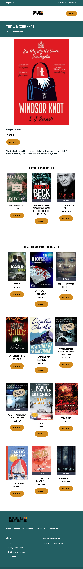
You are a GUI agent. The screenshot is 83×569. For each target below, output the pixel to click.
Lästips (13, 543)
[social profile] (14, 3)
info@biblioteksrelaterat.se (67, 3)
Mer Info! (13, 142)
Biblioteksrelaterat (17, 552)
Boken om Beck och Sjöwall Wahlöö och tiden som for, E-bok (41, 208)
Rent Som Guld (41, 423)
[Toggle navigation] (9, 13)
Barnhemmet (66, 418)
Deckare (19, 129)
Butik (71, 13)
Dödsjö (17, 284)
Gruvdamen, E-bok (66, 478)
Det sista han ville (17, 205)
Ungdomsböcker (16, 548)
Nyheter (13, 556)
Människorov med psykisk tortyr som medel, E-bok (66, 351)
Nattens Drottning (17, 355)
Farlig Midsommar (17, 483)
